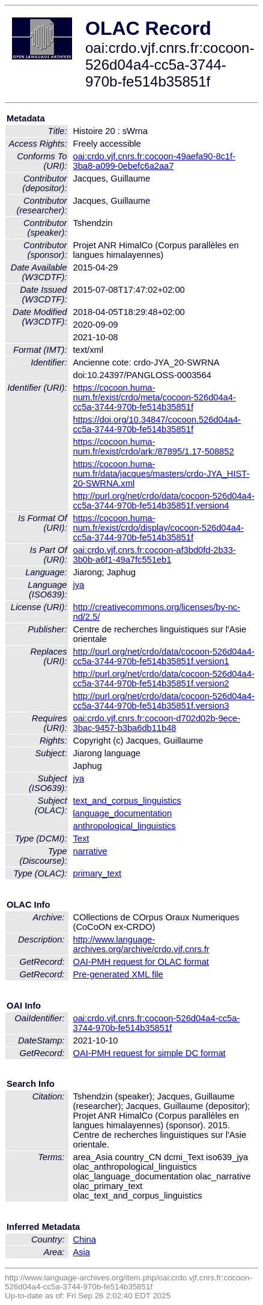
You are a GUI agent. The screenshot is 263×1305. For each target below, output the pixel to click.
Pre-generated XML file (118, 974)
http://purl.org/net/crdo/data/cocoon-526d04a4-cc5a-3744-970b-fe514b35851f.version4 (164, 500)
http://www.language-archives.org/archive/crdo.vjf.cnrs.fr (141, 944)
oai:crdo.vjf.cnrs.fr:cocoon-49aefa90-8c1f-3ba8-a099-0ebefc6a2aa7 (154, 161)
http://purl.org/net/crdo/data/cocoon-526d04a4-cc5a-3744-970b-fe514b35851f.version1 (164, 656)
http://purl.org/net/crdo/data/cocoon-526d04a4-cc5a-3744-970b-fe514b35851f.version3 (164, 701)
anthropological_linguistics (124, 826)
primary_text (97, 873)
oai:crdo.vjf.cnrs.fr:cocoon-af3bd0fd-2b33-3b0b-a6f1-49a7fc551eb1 (154, 554)
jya (79, 585)
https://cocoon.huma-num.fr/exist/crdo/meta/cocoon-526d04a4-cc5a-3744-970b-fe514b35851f (154, 397)
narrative (90, 851)
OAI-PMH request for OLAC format (141, 962)
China (84, 1239)
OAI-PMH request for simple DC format (149, 1053)
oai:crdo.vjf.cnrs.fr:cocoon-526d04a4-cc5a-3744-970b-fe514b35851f (156, 1023)
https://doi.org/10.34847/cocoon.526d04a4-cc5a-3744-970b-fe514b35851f (157, 424)
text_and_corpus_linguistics (127, 800)
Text (81, 838)
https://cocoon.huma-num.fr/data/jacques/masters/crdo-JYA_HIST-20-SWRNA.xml (161, 473)
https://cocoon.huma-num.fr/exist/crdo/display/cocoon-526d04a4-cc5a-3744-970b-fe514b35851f (158, 527)
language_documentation (122, 813)
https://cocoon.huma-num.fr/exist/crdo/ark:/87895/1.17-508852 (153, 446)
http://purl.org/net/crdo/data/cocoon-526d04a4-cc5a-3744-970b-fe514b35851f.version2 (164, 678)
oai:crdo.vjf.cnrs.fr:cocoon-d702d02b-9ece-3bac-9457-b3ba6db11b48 (157, 723)
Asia (82, 1252)
